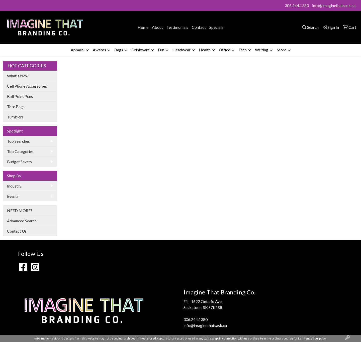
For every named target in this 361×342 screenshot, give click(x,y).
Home (143, 27)
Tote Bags (16, 106)
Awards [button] (99, 49)
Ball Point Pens (20, 96)
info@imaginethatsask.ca (333, 5)
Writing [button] (261, 49)
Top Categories (20, 151)
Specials (216, 27)
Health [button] (205, 49)
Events (13, 196)
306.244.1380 (297, 5)
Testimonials (177, 27)
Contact (199, 27)
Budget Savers (19, 161)
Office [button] (224, 49)
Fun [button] (161, 49)
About (157, 27)
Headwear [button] (181, 49)
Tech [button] (242, 49)
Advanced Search (22, 220)
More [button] (281, 49)
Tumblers (15, 116)
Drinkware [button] (140, 49)
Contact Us (17, 231)
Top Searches (18, 141)
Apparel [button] (77, 49)
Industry (14, 186)
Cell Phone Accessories (27, 86)
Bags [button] (118, 49)
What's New (17, 75)
